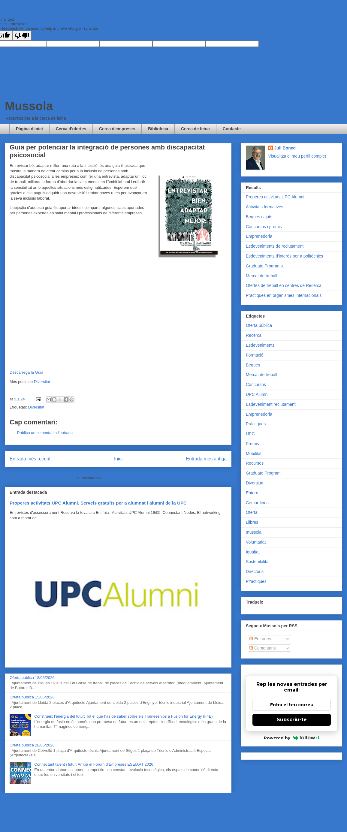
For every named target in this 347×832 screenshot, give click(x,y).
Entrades (260, 638)
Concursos (256, 384)
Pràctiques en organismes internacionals (283, 295)
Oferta (252, 512)
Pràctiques (256, 423)
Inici (118, 458)
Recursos (255, 463)
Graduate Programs (264, 266)
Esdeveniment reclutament (271, 404)
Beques (253, 365)
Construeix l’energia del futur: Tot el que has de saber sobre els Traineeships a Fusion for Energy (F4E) (123, 716)
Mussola (29, 106)
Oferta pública (259, 325)
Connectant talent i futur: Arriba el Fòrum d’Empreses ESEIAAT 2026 (93, 764)
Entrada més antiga (206, 458)
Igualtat (253, 552)
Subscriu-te (292, 719)
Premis (252, 443)
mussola (253, 532)
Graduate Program (263, 473)
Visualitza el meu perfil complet (297, 156)
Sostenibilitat (258, 561)
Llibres (252, 522)
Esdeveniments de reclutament (274, 246)
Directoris (255, 571)
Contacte (232, 128)
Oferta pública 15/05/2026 (32, 697)
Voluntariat (256, 542)
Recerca (253, 335)
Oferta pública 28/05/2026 (32, 745)
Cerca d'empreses (117, 128)
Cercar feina (257, 502)
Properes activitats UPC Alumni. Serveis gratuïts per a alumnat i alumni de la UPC (98, 502)
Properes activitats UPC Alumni (275, 196)
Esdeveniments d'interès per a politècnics (284, 256)
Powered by (291, 737)
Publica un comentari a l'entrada (45, 432)
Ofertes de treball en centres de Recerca (283, 285)
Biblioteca (158, 128)
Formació (254, 355)
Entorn (252, 492)
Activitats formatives (264, 206)
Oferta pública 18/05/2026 (32, 677)
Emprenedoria (259, 236)
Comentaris (262, 648)
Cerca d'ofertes (71, 128)
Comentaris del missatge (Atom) (131, 478)
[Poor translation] (22, 36)
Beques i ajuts (259, 216)
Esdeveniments (260, 345)
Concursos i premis (264, 226)
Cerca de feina (195, 128)
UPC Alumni (257, 394)
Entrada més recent (30, 458)
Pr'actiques (256, 581)
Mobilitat (253, 453)
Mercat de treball (261, 275)
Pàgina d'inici (29, 128)
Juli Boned (285, 148)
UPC (250, 433)
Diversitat (42, 381)
